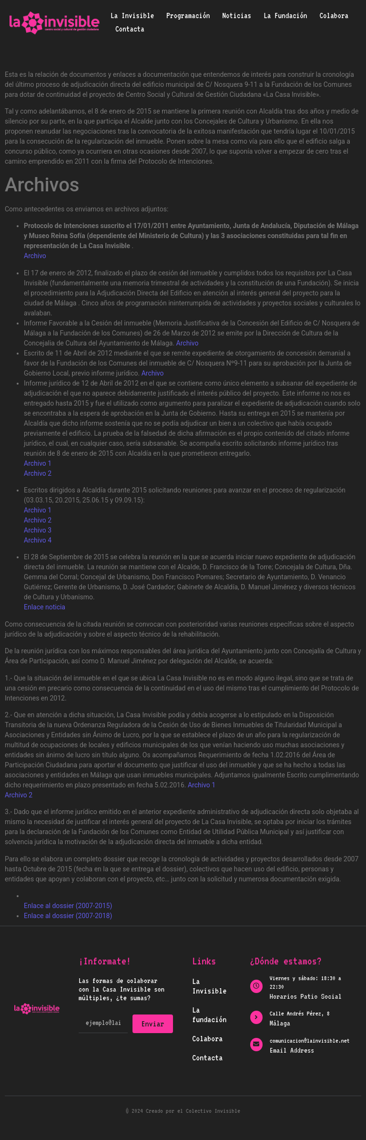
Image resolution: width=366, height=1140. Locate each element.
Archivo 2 (37, 473)
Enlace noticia (44, 607)
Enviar (153, 1023)
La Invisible (132, 15)
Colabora (333, 15)
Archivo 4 (37, 540)
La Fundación (285, 15)
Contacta (129, 28)
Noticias (236, 15)
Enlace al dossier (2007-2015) (68, 906)
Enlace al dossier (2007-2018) (68, 916)
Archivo (35, 256)
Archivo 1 (37, 463)
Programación (188, 15)
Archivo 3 (37, 530)
